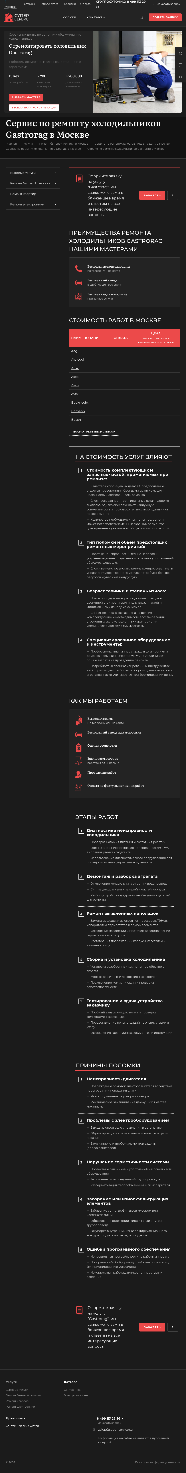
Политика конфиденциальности (157, 1462)
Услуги (11, 1382)
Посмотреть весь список (94, 431)
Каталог (70, 1382)
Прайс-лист (15, 1418)
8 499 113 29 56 (108, 1418)
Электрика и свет (76, 1395)
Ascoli (75, 377)
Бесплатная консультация (34, 107)
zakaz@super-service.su (115, 1429)
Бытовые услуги (33, 173)
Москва (10, 7)
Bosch (76, 419)
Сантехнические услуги (22, 1426)
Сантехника (72, 1389)
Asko (75, 385)
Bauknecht (79, 402)
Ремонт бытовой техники (33, 183)
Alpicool (77, 359)
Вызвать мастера (26, 97)
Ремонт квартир (23, 194)
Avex (74, 394)
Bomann (78, 411)
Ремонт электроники (33, 204)
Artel (75, 368)
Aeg (74, 351)
